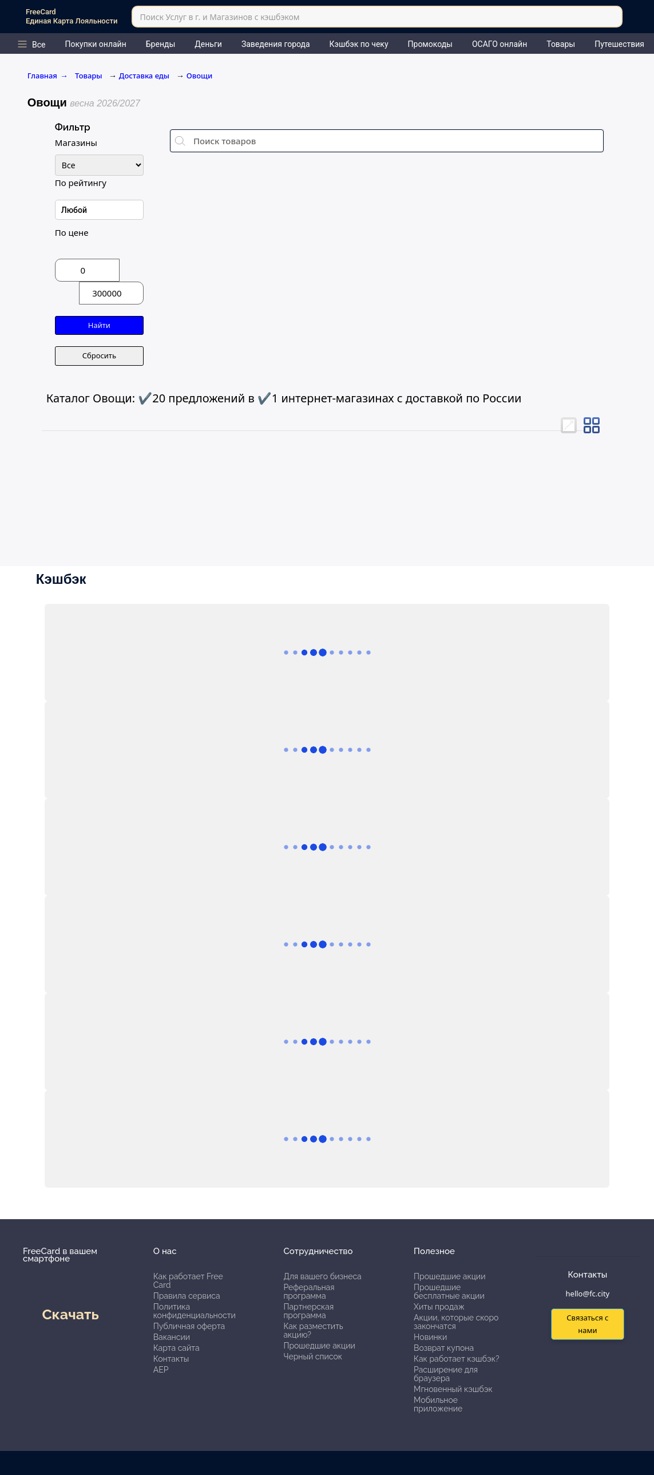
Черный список (312, 1356)
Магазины (76, 142)
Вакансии (171, 1337)
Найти (99, 325)
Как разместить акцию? (313, 1330)
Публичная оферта (189, 1326)
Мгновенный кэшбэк (453, 1389)
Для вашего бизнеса (322, 1276)
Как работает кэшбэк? (457, 1358)
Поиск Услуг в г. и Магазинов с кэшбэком (219, 16)
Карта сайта (176, 1348)
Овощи (199, 75)
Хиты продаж (439, 1306)
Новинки (430, 1337)
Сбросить (99, 355)
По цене (72, 232)
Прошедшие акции (319, 1345)
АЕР (161, 1369)
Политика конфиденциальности (194, 1311)
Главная (47, 75)
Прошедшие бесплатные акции (449, 1291)
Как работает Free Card (188, 1281)
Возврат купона (444, 1348)
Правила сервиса (186, 1295)
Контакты (171, 1358)
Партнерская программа (308, 1311)
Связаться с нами (587, 1323)
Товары (89, 75)
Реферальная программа (308, 1291)
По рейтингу (80, 182)
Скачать (70, 1314)
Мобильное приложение (438, 1404)
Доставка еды (144, 75)
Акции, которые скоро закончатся (456, 1322)
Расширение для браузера (446, 1374)
